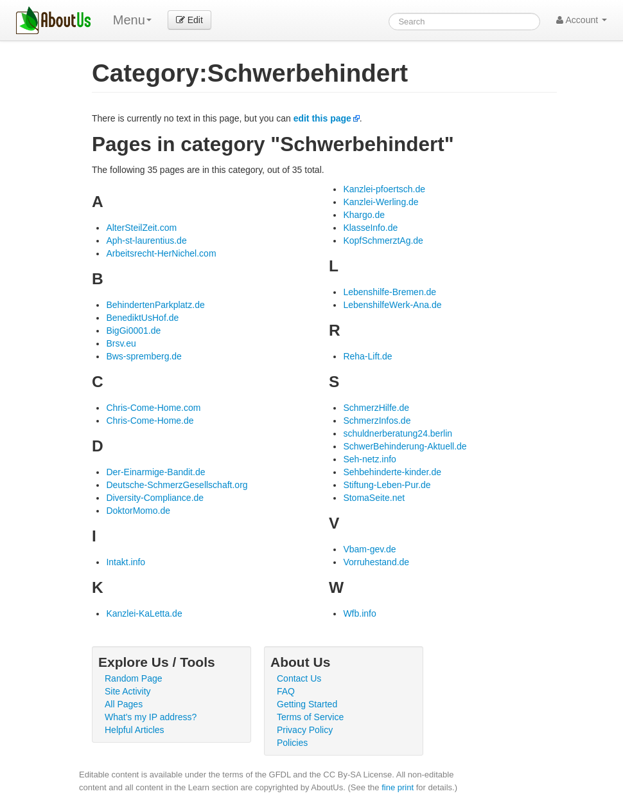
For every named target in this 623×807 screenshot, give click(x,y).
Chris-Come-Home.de (149, 420)
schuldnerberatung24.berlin (397, 433)
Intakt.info (125, 562)
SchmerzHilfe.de (376, 408)
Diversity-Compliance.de (155, 498)
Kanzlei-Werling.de (380, 202)
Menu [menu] (132, 20)
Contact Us (299, 678)
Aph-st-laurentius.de (146, 240)
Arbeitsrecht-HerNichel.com (161, 253)
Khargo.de (364, 215)
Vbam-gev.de (369, 549)
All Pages (124, 704)
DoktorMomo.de (138, 510)
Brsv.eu (121, 343)
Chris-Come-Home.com (153, 408)
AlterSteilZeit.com (141, 227)
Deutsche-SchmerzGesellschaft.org (176, 485)
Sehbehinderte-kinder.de (392, 472)
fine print (398, 787)
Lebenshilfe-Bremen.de (389, 292)
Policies (292, 743)
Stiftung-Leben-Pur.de (386, 485)
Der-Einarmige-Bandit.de (155, 472)
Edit (189, 20)
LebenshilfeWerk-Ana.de (392, 305)
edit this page (322, 118)
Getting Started (307, 704)
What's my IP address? (151, 717)
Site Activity (128, 691)
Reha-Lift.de (367, 356)
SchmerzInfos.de (376, 420)
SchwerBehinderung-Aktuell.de (404, 446)
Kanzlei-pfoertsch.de (384, 189)
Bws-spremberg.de (144, 356)
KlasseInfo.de (370, 227)
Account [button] (581, 20)
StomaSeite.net (374, 498)
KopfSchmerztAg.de (383, 240)
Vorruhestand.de (376, 562)
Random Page (133, 678)
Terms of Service (310, 717)
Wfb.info (359, 613)
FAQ (286, 691)
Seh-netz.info (369, 459)
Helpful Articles (134, 730)
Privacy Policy (305, 730)
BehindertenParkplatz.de (155, 305)
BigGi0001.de (133, 330)
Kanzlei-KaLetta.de (144, 613)
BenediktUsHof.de (142, 318)
